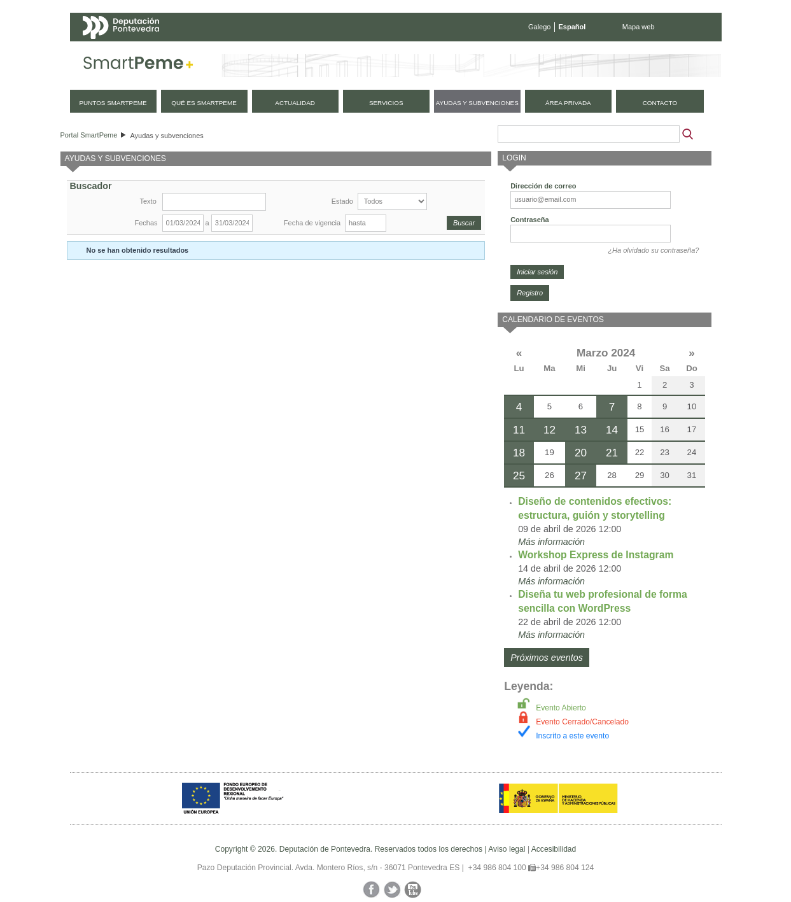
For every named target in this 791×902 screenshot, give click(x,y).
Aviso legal (506, 849)
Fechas (146, 223)
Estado (342, 201)
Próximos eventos (546, 657)
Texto (148, 201)
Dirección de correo (543, 186)
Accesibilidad (554, 849)
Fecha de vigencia (312, 223)
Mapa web (638, 27)
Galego (539, 27)
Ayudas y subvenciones (166, 135)
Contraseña (529, 219)
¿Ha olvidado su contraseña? (653, 250)
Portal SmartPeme (89, 135)
